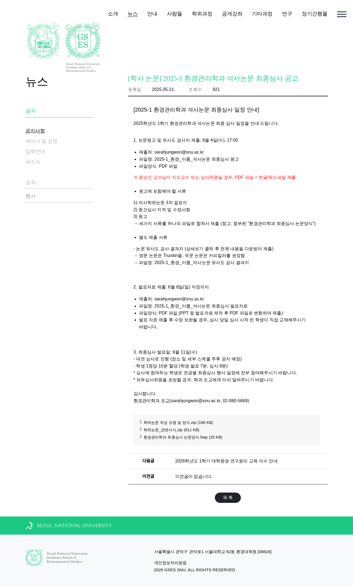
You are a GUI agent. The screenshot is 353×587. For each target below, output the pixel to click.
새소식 (32, 161)
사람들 (174, 14)
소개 (113, 14)
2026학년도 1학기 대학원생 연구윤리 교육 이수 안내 (226, 461)
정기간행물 (315, 14)
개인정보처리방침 (170, 562)
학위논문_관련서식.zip (169, 430)
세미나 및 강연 (41, 141)
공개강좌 (232, 14)
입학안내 (35, 151)
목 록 (228, 497)
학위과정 (202, 14)
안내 (152, 14)
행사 (30, 196)
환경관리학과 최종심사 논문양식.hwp (180, 437)
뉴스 (133, 14)
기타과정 (262, 14)
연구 (287, 14)
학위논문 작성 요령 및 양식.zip (176, 423)
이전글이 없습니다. (194, 476)
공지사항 (35, 131)
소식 (30, 182)
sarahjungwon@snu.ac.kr (179, 152)
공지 (30, 111)
